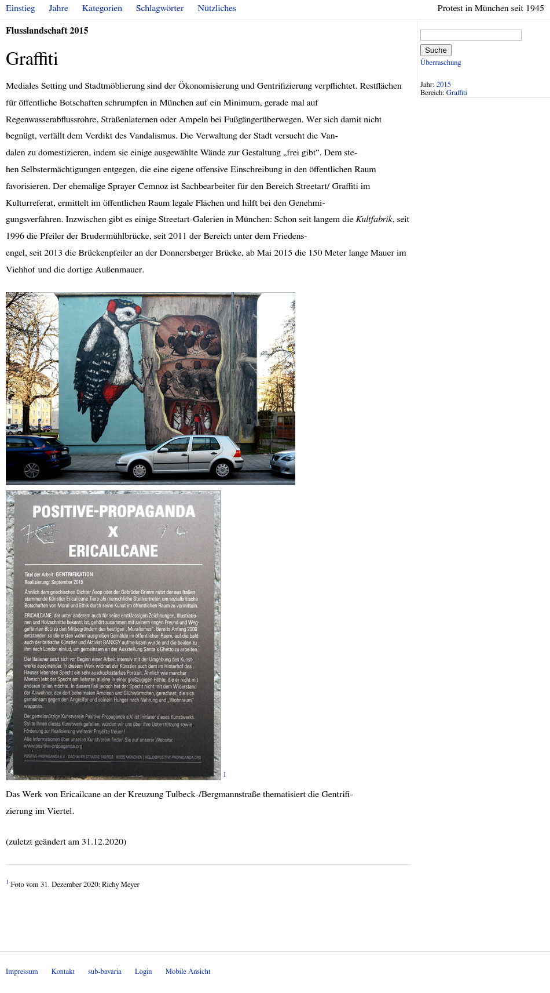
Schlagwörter (160, 8)
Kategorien (102, 8)
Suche (436, 50)
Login (143, 972)
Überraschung (440, 63)
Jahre (58, 8)
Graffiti (456, 93)
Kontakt (63, 972)
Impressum (22, 972)
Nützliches (217, 8)
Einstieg (20, 8)
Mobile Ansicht (188, 972)
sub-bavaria (104, 972)
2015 (444, 85)
